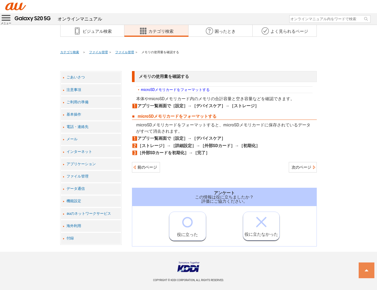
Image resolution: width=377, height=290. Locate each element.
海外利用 (73, 226)
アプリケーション (81, 164)
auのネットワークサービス (88, 213)
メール (71, 139)
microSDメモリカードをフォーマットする (175, 90)
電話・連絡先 (77, 127)
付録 (70, 238)
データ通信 (75, 188)
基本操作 (73, 114)
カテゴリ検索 (69, 52)
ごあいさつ (75, 77)
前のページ (147, 167)
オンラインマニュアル (58, 19)
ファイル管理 (98, 52)
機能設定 (73, 201)
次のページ (301, 167)
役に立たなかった (261, 224)
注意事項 (73, 90)
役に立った (187, 224)
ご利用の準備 (77, 102)
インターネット (79, 151)
